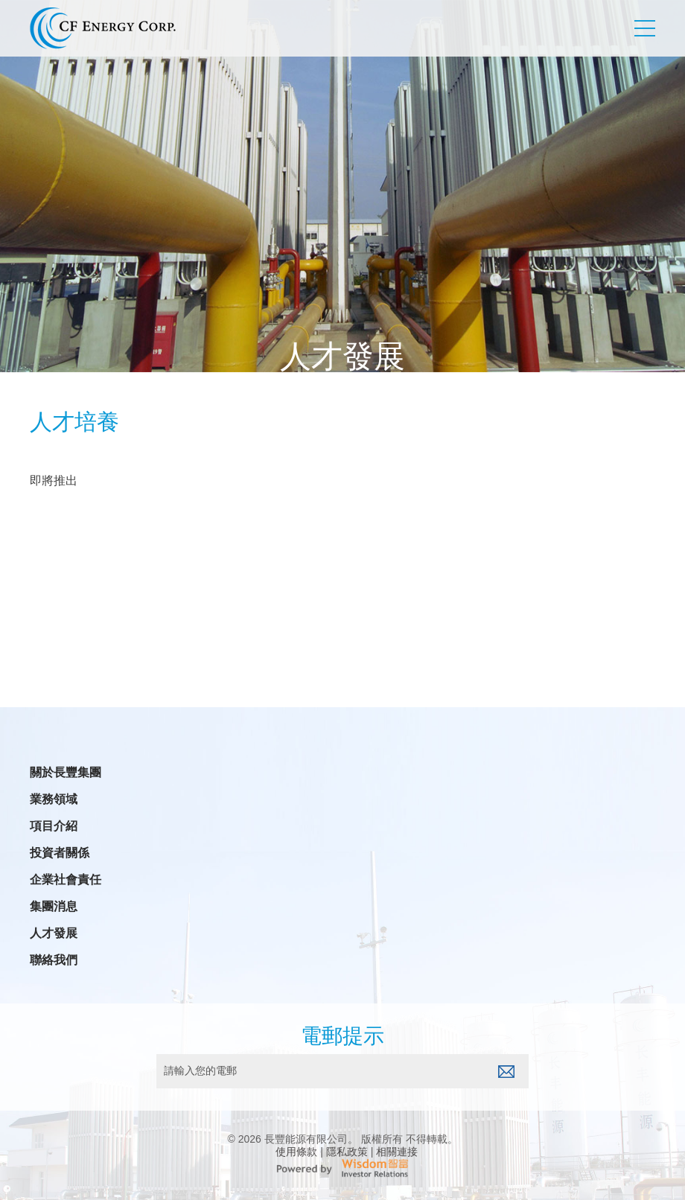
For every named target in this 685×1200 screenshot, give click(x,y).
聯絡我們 (53, 960)
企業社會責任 (65, 880)
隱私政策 (347, 1152)
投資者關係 (59, 853)
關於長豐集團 (65, 773)
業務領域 (53, 799)
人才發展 (53, 933)
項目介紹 (53, 826)
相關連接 (397, 1152)
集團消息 (53, 907)
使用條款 (296, 1152)
